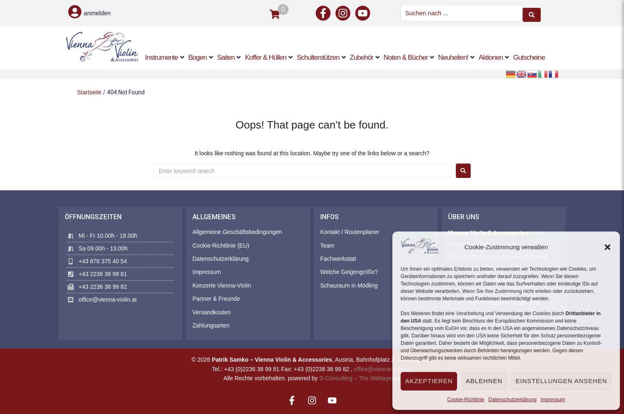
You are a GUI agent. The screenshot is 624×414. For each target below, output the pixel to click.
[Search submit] (532, 12)
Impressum (553, 399)
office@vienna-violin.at (383, 368)
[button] (607, 247)
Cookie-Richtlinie (465, 399)
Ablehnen (484, 380)
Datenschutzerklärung (512, 399)
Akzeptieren (429, 380)
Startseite (89, 91)
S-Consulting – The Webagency (360, 377)
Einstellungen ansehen (561, 380)
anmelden (97, 12)
